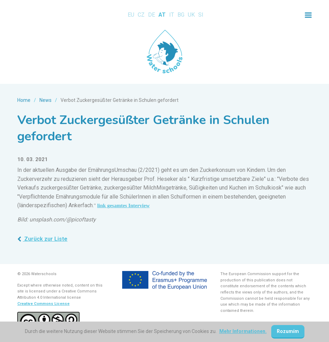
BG (180, 14)
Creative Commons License (43, 303)
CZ (141, 14)
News (45, 100)
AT (162, 14)
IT (171, 14)
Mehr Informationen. (243, 331)
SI (200, 14)
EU (131, 14)
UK (191, 14)
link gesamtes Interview (123, 205)
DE (151, 14)
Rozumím (288, 331)
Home (23, 100)
